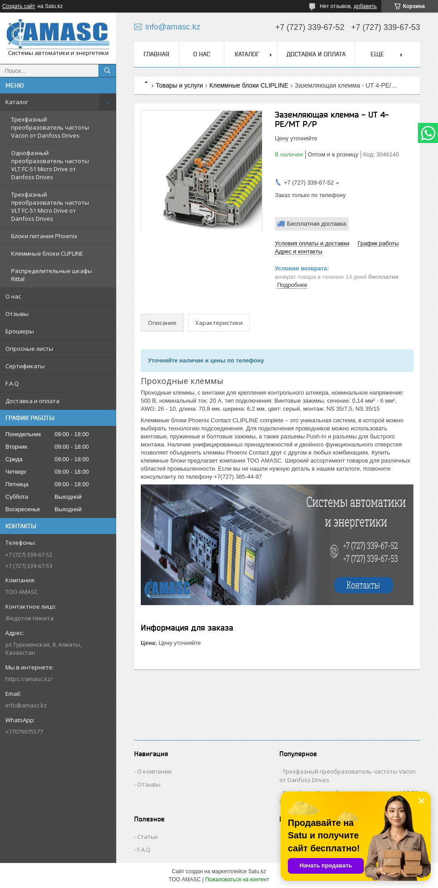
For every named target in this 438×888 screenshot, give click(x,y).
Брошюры (19, 331)
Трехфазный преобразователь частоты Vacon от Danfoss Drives (50, 127)
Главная (156, 54)
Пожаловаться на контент (237, 879)
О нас (13, 296)
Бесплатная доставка (316, 223)
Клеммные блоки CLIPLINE (47, 253)
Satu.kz (257, 871)
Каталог (16, 102)
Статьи (147, 837)
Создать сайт (18, 6)
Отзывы (17, 314)
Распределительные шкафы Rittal (51, 275)
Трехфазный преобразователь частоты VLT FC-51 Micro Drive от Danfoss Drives (50, 206)
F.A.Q (12, 383)
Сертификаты (25, 366)
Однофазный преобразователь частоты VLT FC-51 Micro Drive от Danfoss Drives (50, 165)
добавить (365, 6)
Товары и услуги (179, 85)
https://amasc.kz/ (29, 679)
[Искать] (107, 70)
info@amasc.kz (26, 705)
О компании (154, 771)
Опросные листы (29, 349)
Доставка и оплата (32, 401)
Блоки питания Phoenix (44, 236)
